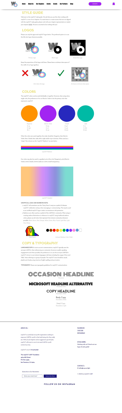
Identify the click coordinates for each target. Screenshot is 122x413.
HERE (30, 24)
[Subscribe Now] (50, 376)
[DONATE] (95, 4)
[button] (113, 3)
